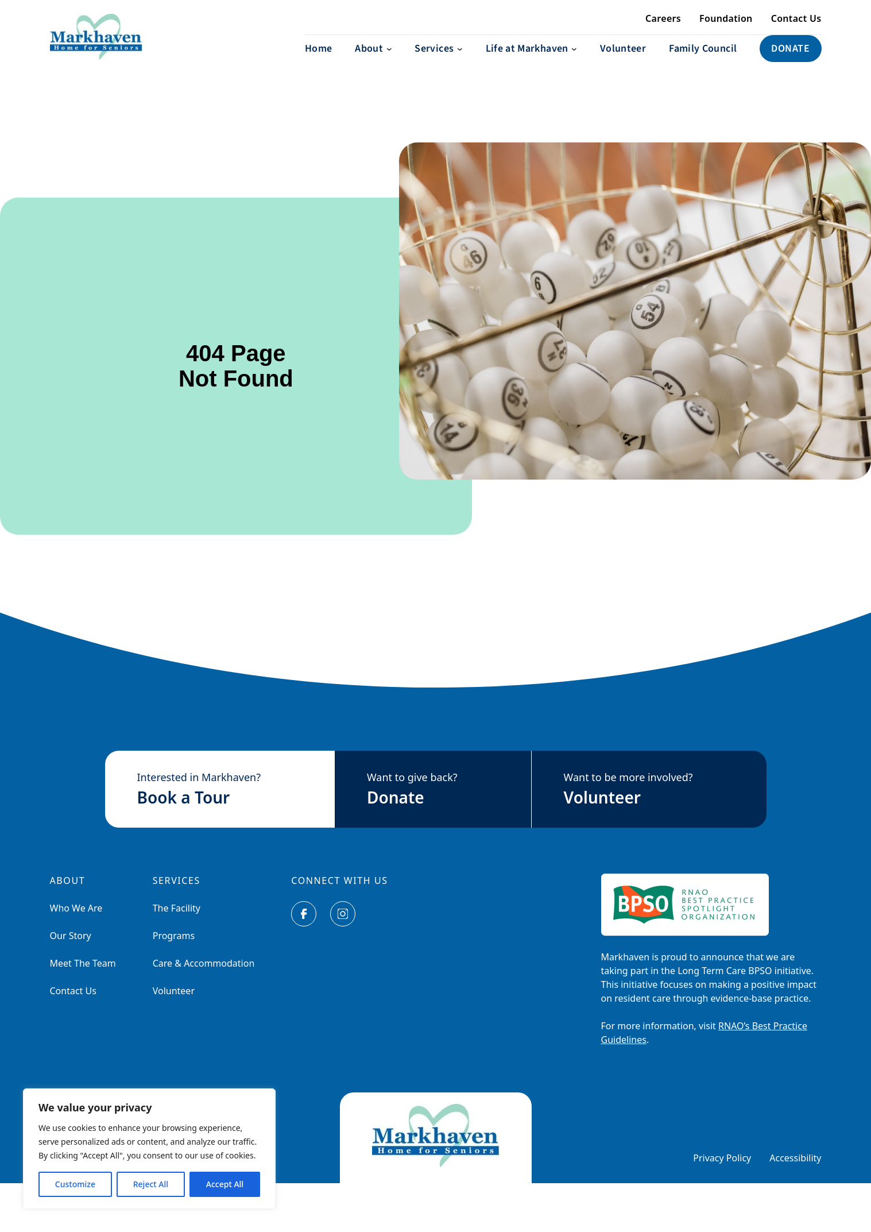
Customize (75, 1184)
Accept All (224, 1184)
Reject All (150, 1184)
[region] (149, 1148)
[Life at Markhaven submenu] (531, 60)
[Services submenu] (438, 60)
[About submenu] (373, 60)
